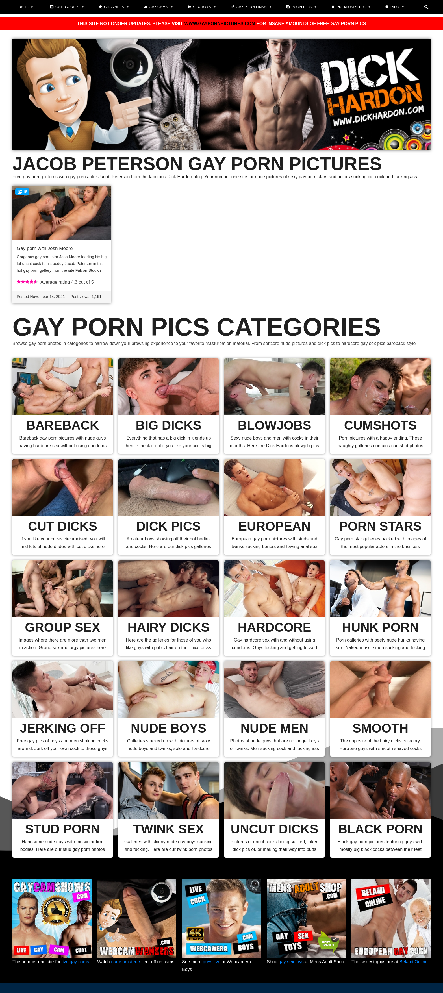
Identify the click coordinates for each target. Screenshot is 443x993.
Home (30, 7)
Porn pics (304, 7)
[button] (426, 7)
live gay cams (75, 961)
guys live (211, 961)
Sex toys (205, 7)
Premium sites (353, 7)
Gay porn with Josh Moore (45, 248)
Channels (116, 7)
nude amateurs (126, 961)
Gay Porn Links (254, 7)
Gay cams (161, 7)
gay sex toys (291, 961)
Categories (69, 7)
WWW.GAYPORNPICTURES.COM (219, 23)
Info (397, 7)
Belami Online (413, 961)
